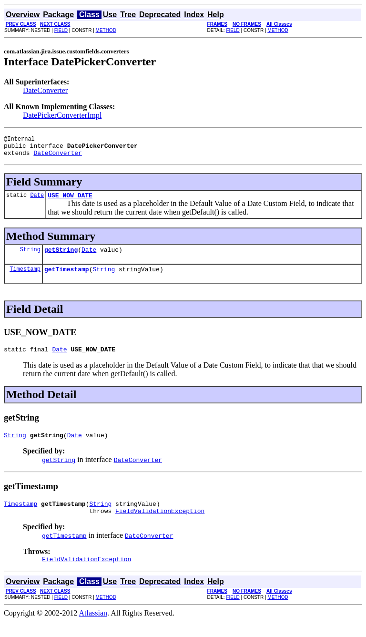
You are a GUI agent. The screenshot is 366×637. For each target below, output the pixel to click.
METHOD (106, 30)
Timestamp (25, 277)
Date (37, 200)
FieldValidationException (159, 525)
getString (61, 256)
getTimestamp (66, 277)
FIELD (61, 30)
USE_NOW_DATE (70, 200)
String (30, 256)
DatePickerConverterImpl (62, 115)
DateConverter (45, 90)
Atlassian (93, 629)
